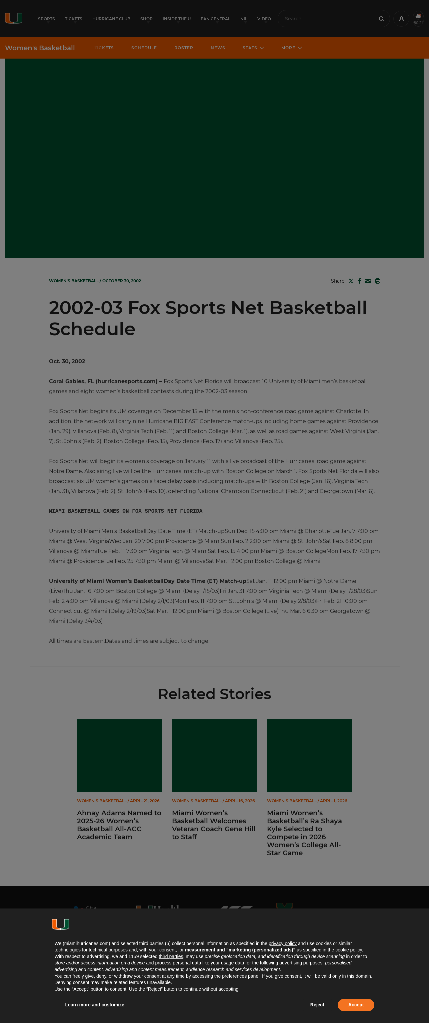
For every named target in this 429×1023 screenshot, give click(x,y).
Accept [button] (356, 1004)
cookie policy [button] (348, 949)
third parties (171, 956)
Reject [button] (317, 1004)
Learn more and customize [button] (94, 1004)
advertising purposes (300, 962)
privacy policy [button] (283, 943)
